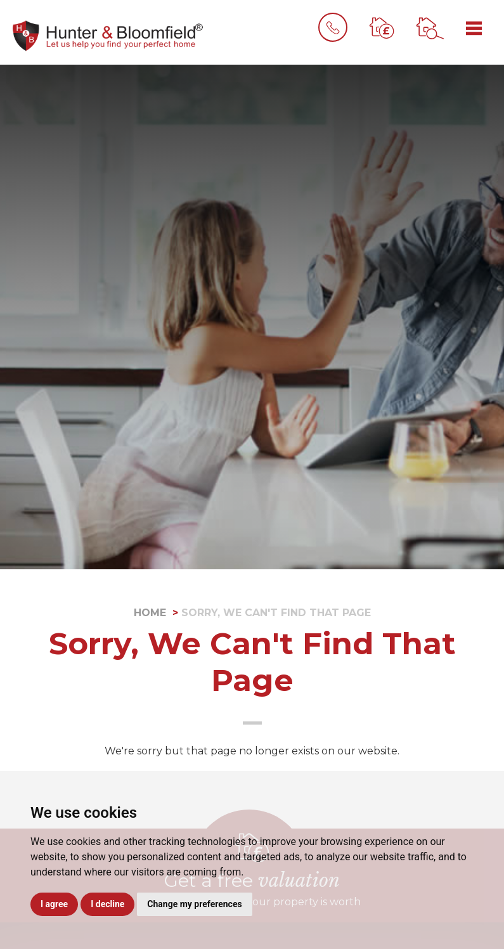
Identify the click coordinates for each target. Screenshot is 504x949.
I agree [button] (54, 904)
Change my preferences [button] (194, 904)
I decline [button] (107, 904)
